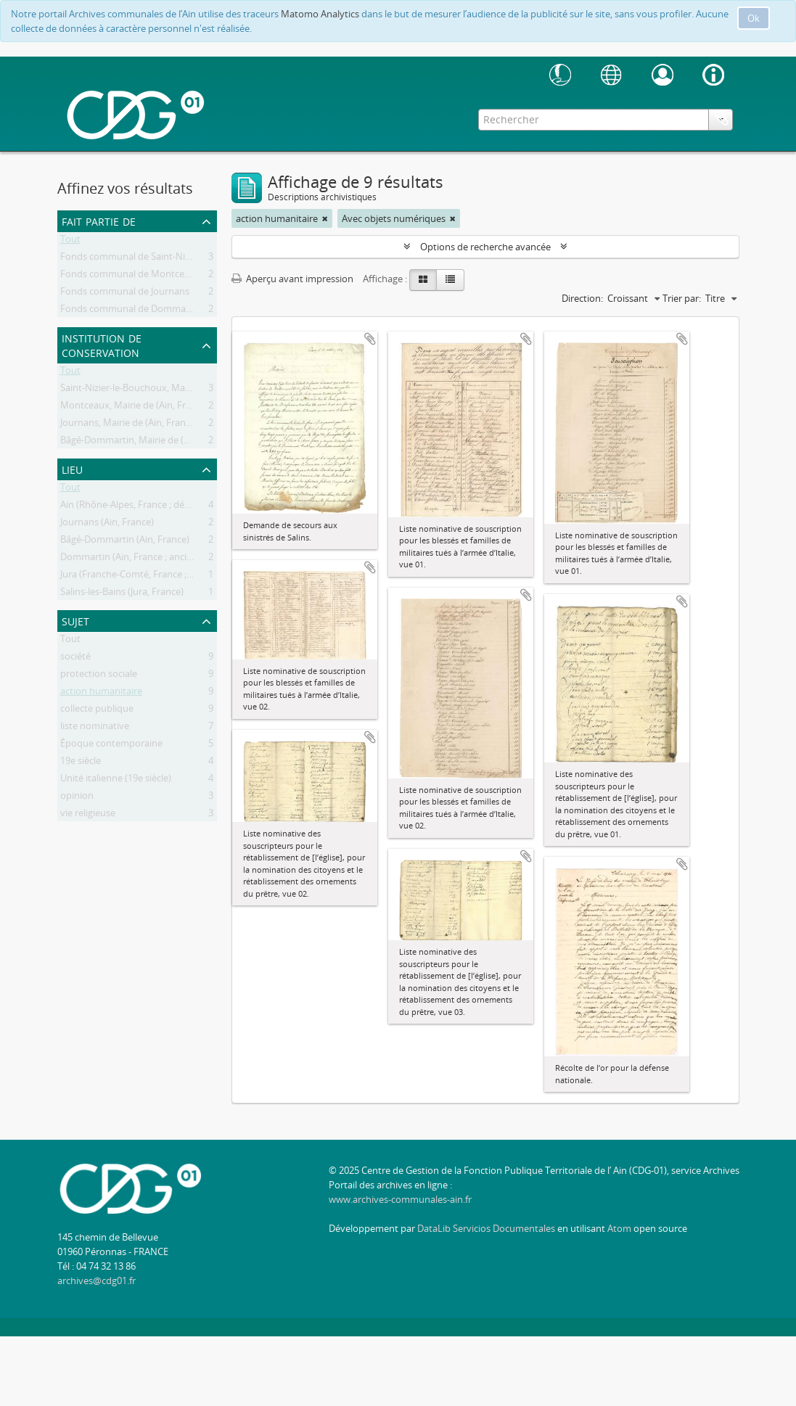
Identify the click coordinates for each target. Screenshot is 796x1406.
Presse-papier (721, 118)
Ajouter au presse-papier (370, 339)
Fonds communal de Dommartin (130, 311)
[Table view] (450, 280)
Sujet (75, 620)
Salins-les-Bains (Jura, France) (122, 594)
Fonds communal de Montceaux (130, 276)
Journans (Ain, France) (107, 524)
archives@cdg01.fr (96, 1280)
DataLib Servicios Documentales (486, 1228)
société (75, 658)
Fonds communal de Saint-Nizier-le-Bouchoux (159, 259)
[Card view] (423, 280)
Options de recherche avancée (485, 246)
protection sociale (98, 676)
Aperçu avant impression (292, 278)
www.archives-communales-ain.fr (400, 1199)
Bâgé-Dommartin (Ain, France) (124, 541)
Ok (753, 18)
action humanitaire (101, 693)
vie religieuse (87, 815)
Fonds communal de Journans (124, 293)
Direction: (582, 298)
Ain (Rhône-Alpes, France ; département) (147, 507)
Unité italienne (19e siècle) (115, 780)
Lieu (72, 468)
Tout (70, 241)
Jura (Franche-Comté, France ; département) (154, 576)
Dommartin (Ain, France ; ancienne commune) (159, 559)
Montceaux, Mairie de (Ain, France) (134, 407)
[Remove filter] (325, 218)
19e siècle (80, 763)
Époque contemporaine (111, 745)
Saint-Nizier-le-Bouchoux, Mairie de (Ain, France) (163, 390)
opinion (77, 798)
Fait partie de (99, 220)
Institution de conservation (101, 344)
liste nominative (94, 728)
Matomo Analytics (320, 13)
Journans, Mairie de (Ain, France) (129, 425)
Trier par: (681, 298)
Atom (619, 1228)
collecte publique (97, 711)
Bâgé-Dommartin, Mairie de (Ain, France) (147, 442)
